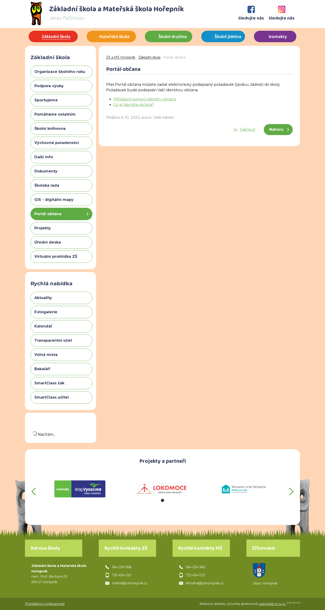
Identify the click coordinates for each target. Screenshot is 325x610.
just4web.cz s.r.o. (272, 604)
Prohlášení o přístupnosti (45, 604)
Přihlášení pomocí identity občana (144, 99)
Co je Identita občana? (133, 105)
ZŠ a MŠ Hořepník (120, 57)
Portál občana (174, 57)
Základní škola (149, 57)
